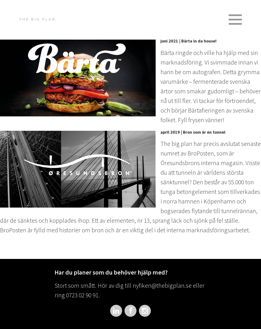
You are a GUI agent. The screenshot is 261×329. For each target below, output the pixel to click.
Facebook (130, 311)
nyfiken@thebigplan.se (162, 285)
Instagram (145, 311)
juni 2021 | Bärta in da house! (188, 41)
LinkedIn (116, 311)
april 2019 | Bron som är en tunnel (192, 132)
